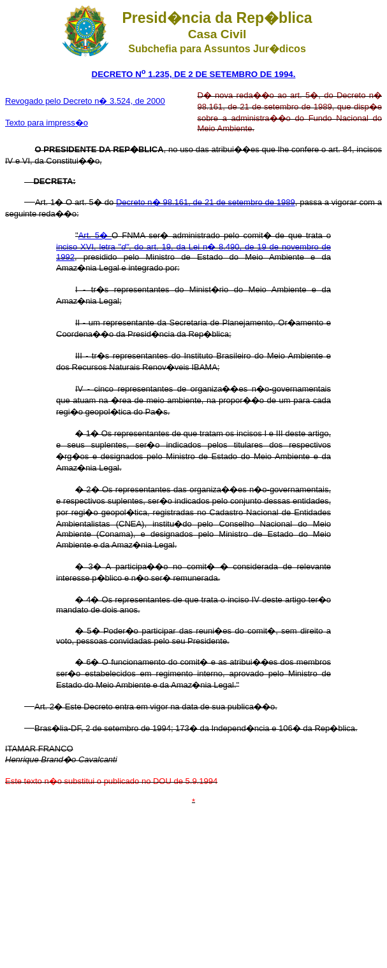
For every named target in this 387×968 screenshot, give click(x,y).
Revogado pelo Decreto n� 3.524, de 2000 (85, 101)
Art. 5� (95, 235)
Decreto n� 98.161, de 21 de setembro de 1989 (205, 202)
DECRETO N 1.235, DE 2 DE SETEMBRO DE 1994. (194, 74)
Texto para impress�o (46, 122)
